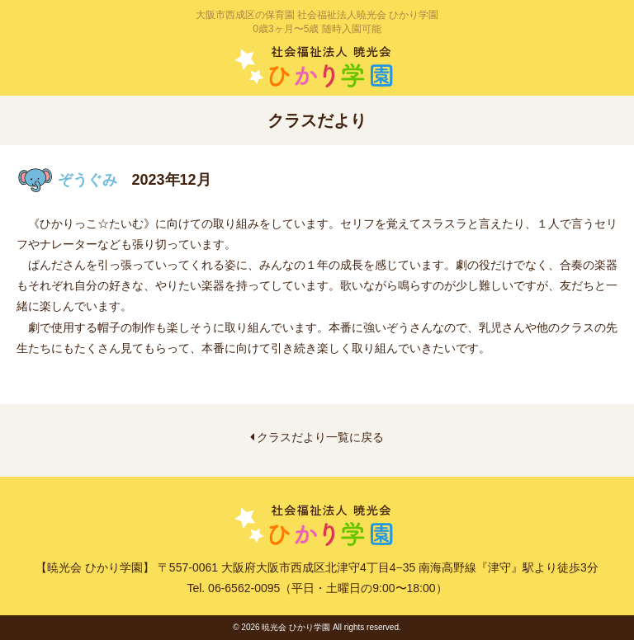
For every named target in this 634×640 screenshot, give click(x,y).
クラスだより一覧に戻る (317, 437)
